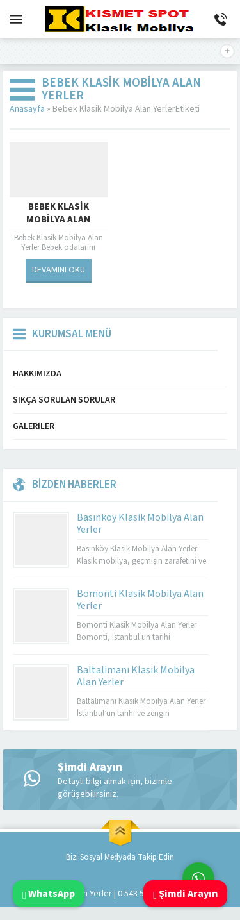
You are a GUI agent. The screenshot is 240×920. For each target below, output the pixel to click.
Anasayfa (27, 109)
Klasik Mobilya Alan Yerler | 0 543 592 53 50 (95, 893)
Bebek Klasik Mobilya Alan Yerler (58, 220)
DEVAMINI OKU (58, 269)
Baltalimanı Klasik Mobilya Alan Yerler (136, 676)
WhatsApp (48, 894)
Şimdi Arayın (185, 894)
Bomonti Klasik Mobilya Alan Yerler (140, 600)
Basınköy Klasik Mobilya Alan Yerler (140, 523)
